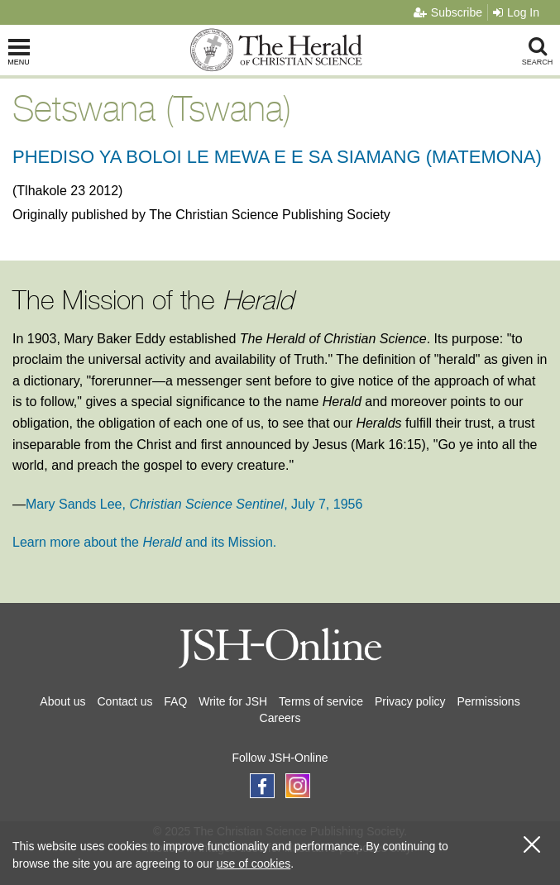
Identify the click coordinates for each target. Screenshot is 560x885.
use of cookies (254, 863)
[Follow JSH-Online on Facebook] (262, 785)
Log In (516, 12)
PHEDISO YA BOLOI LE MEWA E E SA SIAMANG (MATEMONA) (277, 156)
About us (62, 701)
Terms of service (321, 701)
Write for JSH (233, 701)
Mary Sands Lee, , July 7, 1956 (194, 504)
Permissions (488, 701)
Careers (280, 718)
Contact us (125, 701)
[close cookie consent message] (532, 845)
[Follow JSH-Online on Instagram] (297, 785)
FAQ (175, 701)
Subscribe (448, 12)
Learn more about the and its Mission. (144, 542)
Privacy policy (410, 701)
